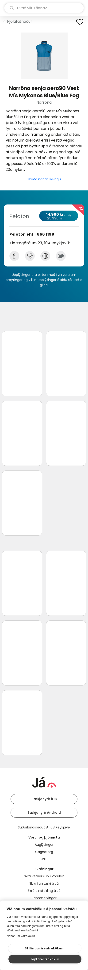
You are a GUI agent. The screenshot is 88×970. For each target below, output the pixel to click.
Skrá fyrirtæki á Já (44, 883)
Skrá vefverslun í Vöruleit (44, 876)
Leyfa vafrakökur (45, 959)
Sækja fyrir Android (44, 812)
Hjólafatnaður (19, 21)
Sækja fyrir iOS (44, 799)
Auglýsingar (44, 844)
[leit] (44, 8)
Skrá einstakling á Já (44, 890)
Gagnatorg (44, 852)
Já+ (44, 859)
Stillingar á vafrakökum (45, 948)
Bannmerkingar (44, 898)
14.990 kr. (58, 216)
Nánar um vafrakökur (21, 936)
